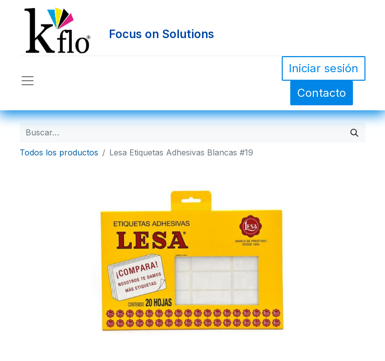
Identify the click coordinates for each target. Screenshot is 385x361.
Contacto (321, 92)
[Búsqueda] (354, 132)
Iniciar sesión (323, 68)
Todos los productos (59, 152)
